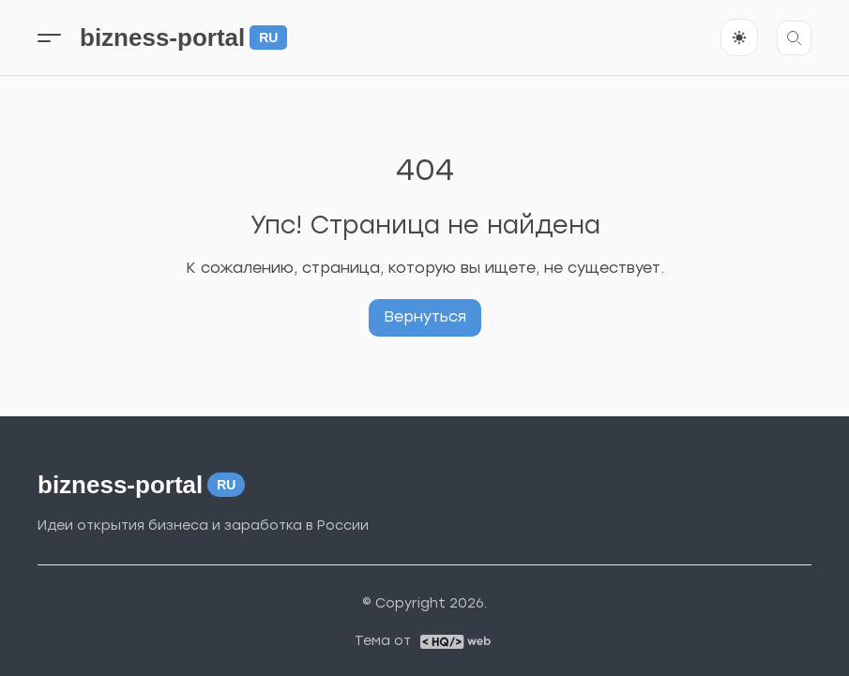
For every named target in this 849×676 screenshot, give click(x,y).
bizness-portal (183, 37)
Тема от (383, 641)
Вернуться (425, 316)
